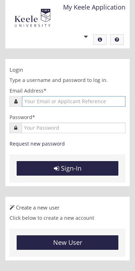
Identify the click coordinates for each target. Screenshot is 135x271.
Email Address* (28, 90)
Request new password (37, 143)
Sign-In (67, 168)
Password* (22, 117)
